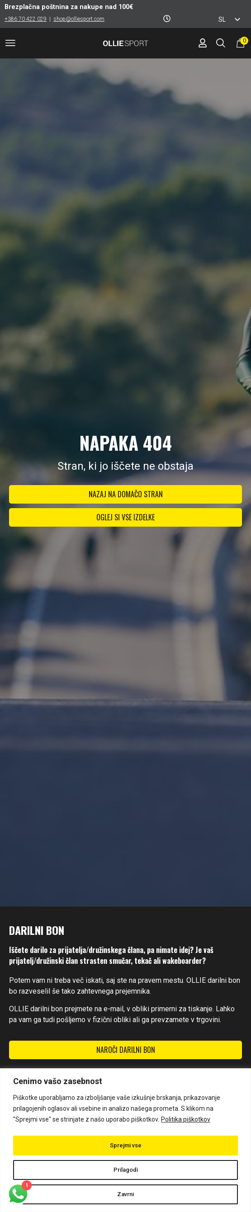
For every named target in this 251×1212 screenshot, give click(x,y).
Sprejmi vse (125, 1145)
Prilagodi (126, 1170)
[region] (125, 1141)
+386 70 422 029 (26, 19)
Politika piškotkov (185, 1121)
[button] (10, 44)
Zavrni (125, 1194)
